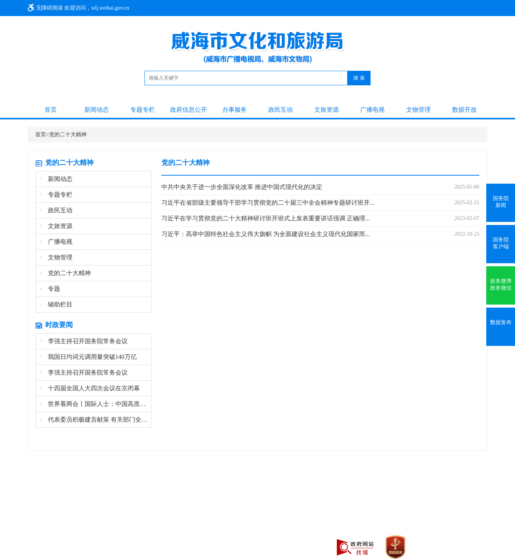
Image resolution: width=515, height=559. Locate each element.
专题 (50, 288)
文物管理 (418, 109)
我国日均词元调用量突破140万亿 (88, 357)
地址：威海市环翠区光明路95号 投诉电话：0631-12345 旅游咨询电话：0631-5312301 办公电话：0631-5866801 (185, 521)
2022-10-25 (466, 234)
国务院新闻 (501, 202)
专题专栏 (142, 109)
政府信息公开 (188, 109)
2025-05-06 (466, 187)
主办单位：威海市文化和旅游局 (65, 512)
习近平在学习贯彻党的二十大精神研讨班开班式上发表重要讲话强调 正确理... (265, 218)
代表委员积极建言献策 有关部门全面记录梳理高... (95, 419)
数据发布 (501, 322)
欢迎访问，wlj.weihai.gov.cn (96, 8)
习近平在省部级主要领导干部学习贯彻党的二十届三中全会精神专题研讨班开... (267, 202)
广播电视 (372, 109)
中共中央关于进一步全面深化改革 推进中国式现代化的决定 (241, 187)
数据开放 (464, 109)
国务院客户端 (501, 243)
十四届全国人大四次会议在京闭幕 (90, 388)
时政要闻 (59, 325)
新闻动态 (96, 109)
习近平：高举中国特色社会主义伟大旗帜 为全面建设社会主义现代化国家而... (265, 234)
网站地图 (115, 512)
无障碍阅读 (49, 8)
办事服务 (234, 109)
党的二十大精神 (68, 134)
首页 (50, 109)
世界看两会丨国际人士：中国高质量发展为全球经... (95, 404)
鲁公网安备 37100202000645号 (63, 530)
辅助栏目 (56, 304)
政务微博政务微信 (501, 284)
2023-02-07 (466, 218)
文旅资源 (326, 109)
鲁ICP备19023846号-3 (318, 521)
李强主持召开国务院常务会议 (84, 341)
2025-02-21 (466, 202)
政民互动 (280, 109)
